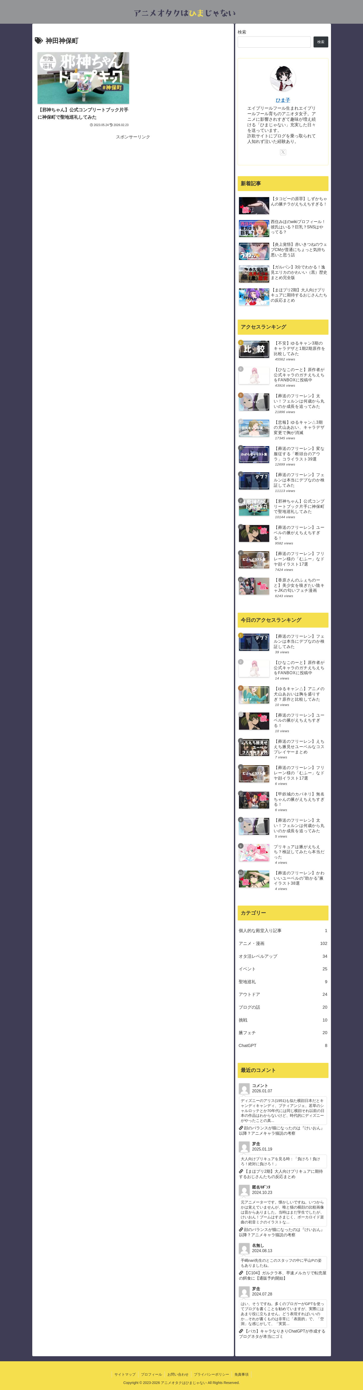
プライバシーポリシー (211, 1374)
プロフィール (151, 1374)
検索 (242, 32)
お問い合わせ (178, 1374)
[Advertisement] (133, 176)
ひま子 (283, 100)
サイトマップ (125, 1374)
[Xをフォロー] (283, 152)
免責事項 (241, 1374)
